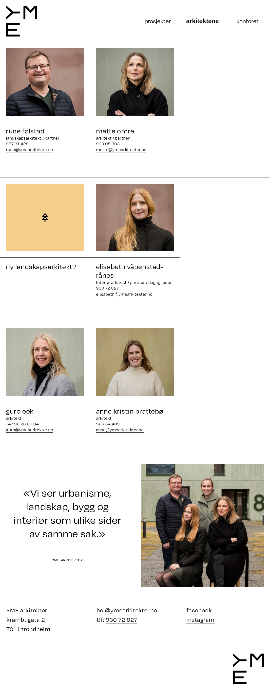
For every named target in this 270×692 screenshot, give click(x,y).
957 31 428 (17, 143)
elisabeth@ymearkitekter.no (124, 294)
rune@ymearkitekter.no (29, 149)
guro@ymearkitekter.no (29, 429)
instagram (200, 619)
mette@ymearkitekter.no (121, 149)
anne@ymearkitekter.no (120, 429)
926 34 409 (108, 423)
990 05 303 (108, 143)
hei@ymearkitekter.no (126, 610)
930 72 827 (107, 288)
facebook (199, 610)
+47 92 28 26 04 (22, 423)
